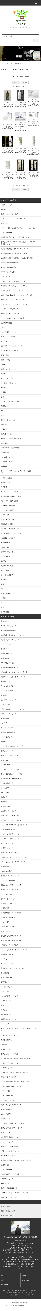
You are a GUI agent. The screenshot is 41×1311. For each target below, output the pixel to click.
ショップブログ (22, 1295)
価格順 (21, 76)
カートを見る (25, 1280)
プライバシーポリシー (27, 1292)
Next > (25, 82)
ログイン (3, 1280)
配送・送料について (24, 1290)
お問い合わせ (4, 1284)
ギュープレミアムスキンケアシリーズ (16, 63)
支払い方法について (13, 1290)
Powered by (20, 1306)
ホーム (3, 63)
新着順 (27, 76)
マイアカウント (5, 1275)
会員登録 (24, 1275)
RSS (29, 1295)
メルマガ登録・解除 (12, 1295)
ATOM (32, 1295)
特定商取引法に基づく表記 (14, 1292)
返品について (34, 1290)
